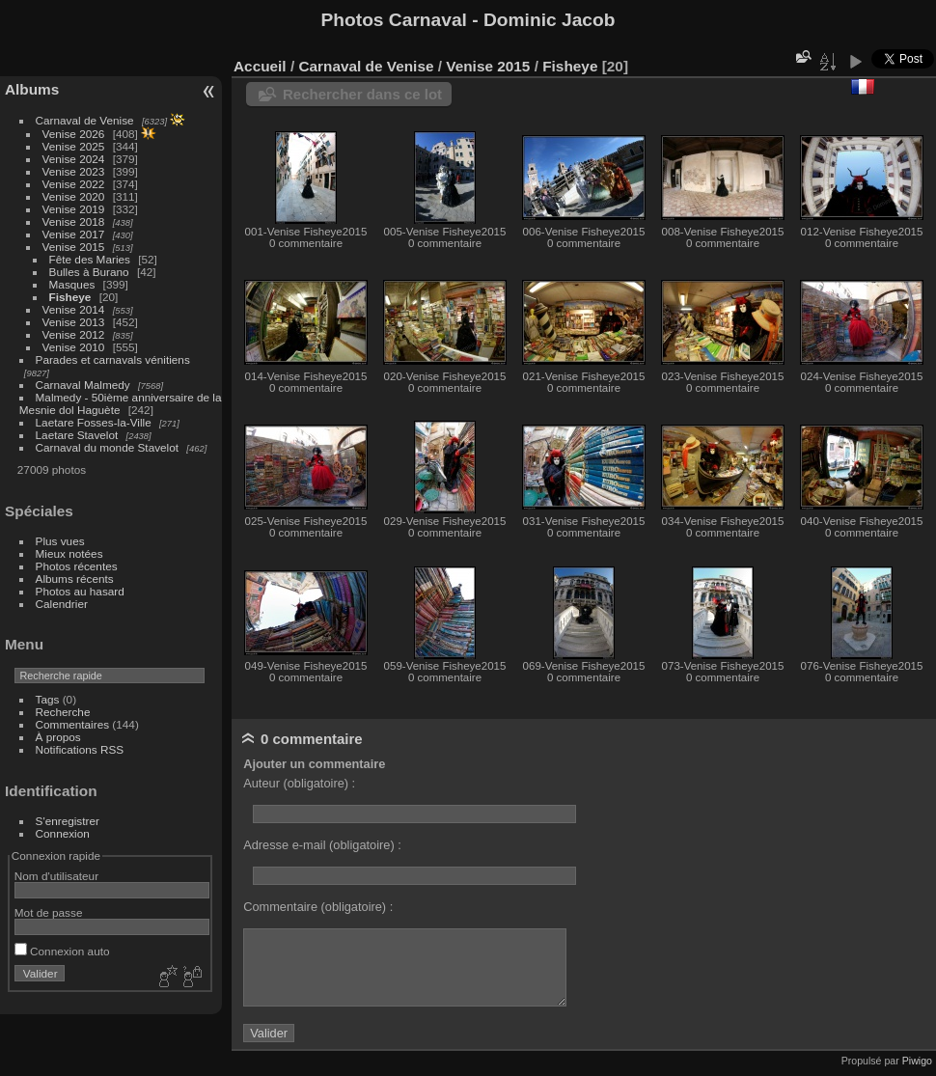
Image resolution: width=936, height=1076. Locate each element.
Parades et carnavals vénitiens (113, 359)
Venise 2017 (73, 234)
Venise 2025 (73, 146)
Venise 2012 (73, 334)
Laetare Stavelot (77, 434)
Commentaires (73, 724)
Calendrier (62, 603)
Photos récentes (77, 566)
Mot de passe (48, 912)
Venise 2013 (73, 322)
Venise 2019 (73, 209)
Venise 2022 (73, 184)
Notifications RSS (80, 749)
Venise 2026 (73, 133)
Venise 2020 (73, 196)
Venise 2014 (73, 309)
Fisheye (70, 296)
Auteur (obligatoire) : (299, 783)
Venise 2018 (73, 221)
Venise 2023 (73, 171)
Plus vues (60, 541)
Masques (72, 284)
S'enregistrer (67, 820)
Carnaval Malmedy (83, 384)
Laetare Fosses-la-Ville (93, 422)
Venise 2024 (73, 158)
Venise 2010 (73, 347)
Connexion (63, 833)
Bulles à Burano (89, 271)
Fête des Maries (89, 259)
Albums (32, 89)
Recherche (63, 711)
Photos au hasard (80, 591)
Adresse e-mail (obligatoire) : (322, 845)
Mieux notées (69, 553)
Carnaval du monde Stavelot (107, 447)
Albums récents (75, 578)
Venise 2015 (73, 246)
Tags (48, 699)
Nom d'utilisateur (56, 875)
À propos (58, 737)
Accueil (260, 66)
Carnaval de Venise (85, 120)
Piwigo (917, 1060)
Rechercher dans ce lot (362, 94)
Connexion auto (62, 951)
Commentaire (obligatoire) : (318, 906)
